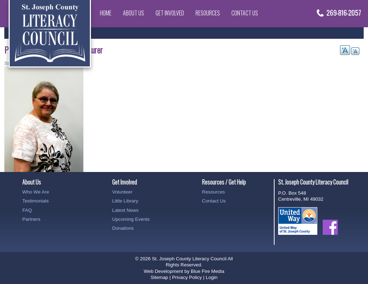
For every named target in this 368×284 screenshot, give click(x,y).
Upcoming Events (131, 219)
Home (105, 13)
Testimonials (35, 201)
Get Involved (170, 13)
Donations (123, 228)
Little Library (125, 201)
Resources (208, 13)
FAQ (27, 210)
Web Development (163, 271)
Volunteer (122, 192)
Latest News (125, 210)
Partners (31, 219)
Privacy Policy (187, 277)
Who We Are (35, 192)
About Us (133, 13)
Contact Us (244, 13)
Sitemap (159, 277)
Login (211, 277)
